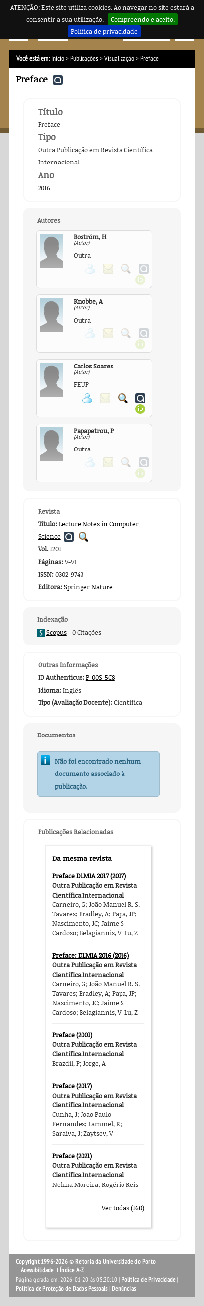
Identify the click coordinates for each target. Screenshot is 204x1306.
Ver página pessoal (87, 398)
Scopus (56, 632)
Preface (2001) (72, 1034)
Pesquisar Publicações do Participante (123, 398)
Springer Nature (88, 586)
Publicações (84, 58)
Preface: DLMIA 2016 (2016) (90, 955)
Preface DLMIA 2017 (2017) (89, 875)
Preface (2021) (72, 1155)
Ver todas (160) (123, 1207)
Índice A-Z (72, 1270)
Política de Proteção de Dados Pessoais (62, 1289)
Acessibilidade (37, 1270)
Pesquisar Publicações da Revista (83, 537)
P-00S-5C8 (100, 677)
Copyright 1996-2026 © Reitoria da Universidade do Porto (86, 1261)
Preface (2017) (72, 1085)
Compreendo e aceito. (143, 19)
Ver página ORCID (140, 409)
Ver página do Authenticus (140, 398)
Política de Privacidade (149, 1280)
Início (57, 58)
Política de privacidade (104, 31)
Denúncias (124, 1289)
